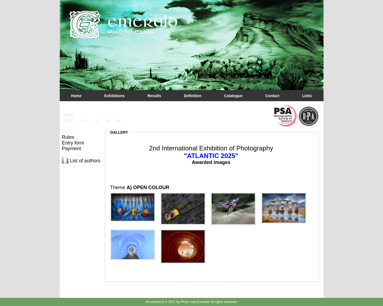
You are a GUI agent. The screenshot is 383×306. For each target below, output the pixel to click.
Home (76, 96)
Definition (192, 96)
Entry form (73, 143)
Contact (272, 96)
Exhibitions (114, 96)
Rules (68, 137)
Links (307, 96)
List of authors (85, 160)
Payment (71, 148)
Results (154, 96)
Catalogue (233, 96)
